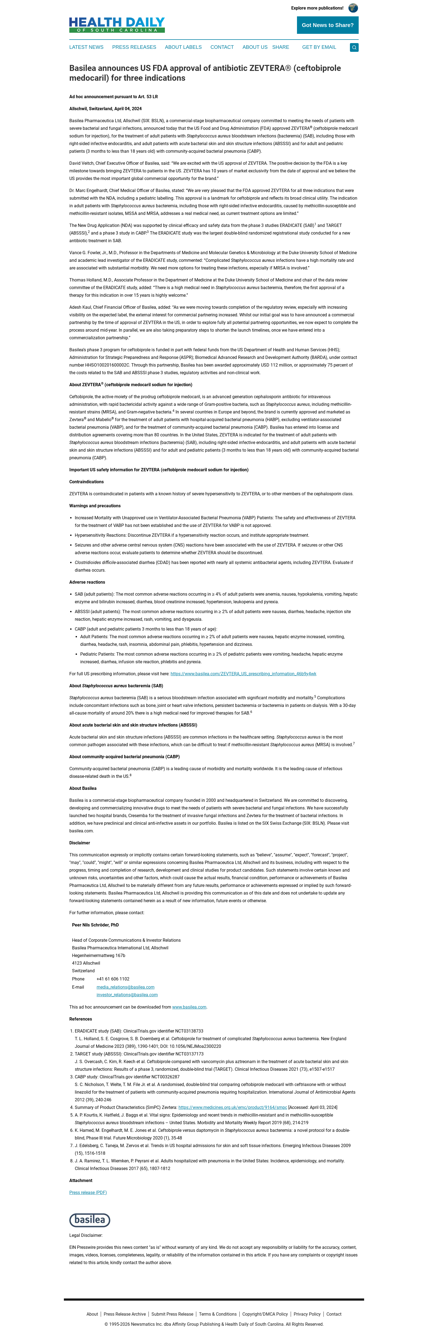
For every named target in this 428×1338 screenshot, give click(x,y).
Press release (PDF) (88, 1192)
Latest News (86, 47)
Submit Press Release (172, 1314)
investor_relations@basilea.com (127, 994)
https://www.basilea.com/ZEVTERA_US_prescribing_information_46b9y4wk (243, 673)
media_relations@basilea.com (125, 987)
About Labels (183, 47)
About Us (255, 47)
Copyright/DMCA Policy (265, 1314)
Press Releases (134, 47)
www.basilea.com (189, 1007)
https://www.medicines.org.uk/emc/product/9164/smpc (233, 1107)
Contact (222, 47)
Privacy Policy (307, 1314)
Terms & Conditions (218, 1314)
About (92, 1314)
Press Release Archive (125, 1314)
